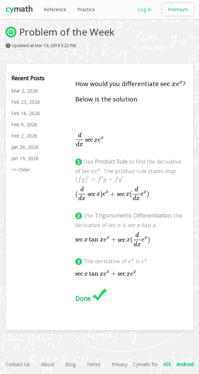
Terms (94, 364)
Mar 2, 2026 (24, 90)
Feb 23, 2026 (25, 102)
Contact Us (17, 364)
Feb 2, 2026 (24, 136)
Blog (70, 364)
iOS (167, 364)
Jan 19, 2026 (25, 158)
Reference (55, 9)
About (47, 364)
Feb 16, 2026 (25, 113)
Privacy (120, 364)
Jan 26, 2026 (25, 147)
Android (185, 364)
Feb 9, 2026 (24, 124)
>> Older (20, 169)
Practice (86, 9)
